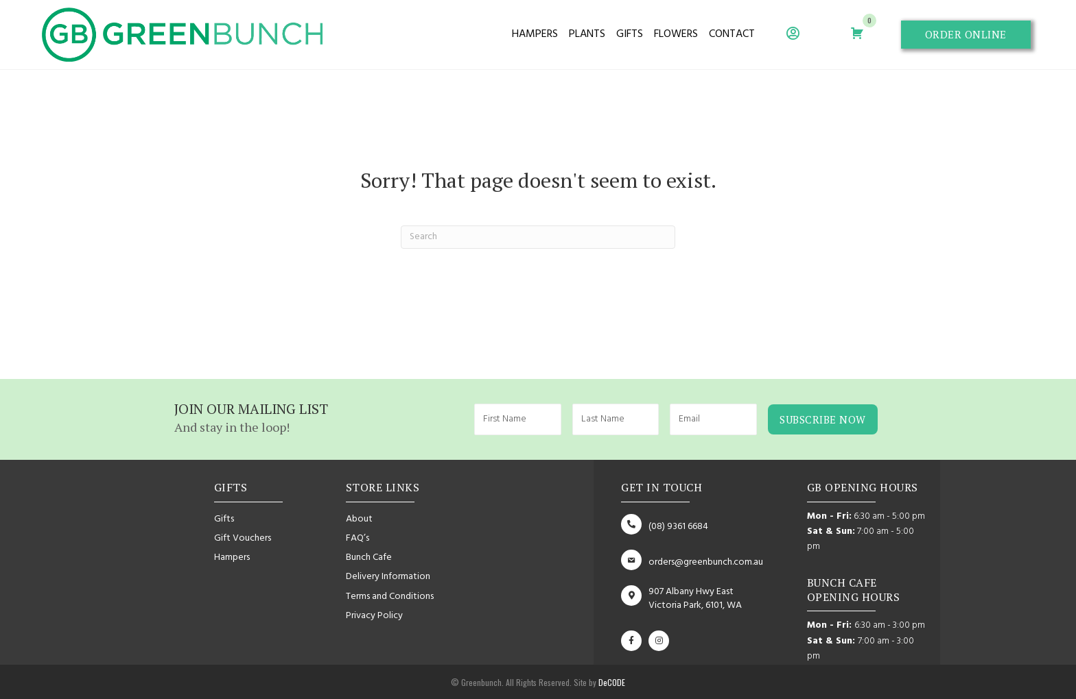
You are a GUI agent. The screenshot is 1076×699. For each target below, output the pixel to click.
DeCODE (610, 682)
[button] (966, 35)
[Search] (538, 237)
